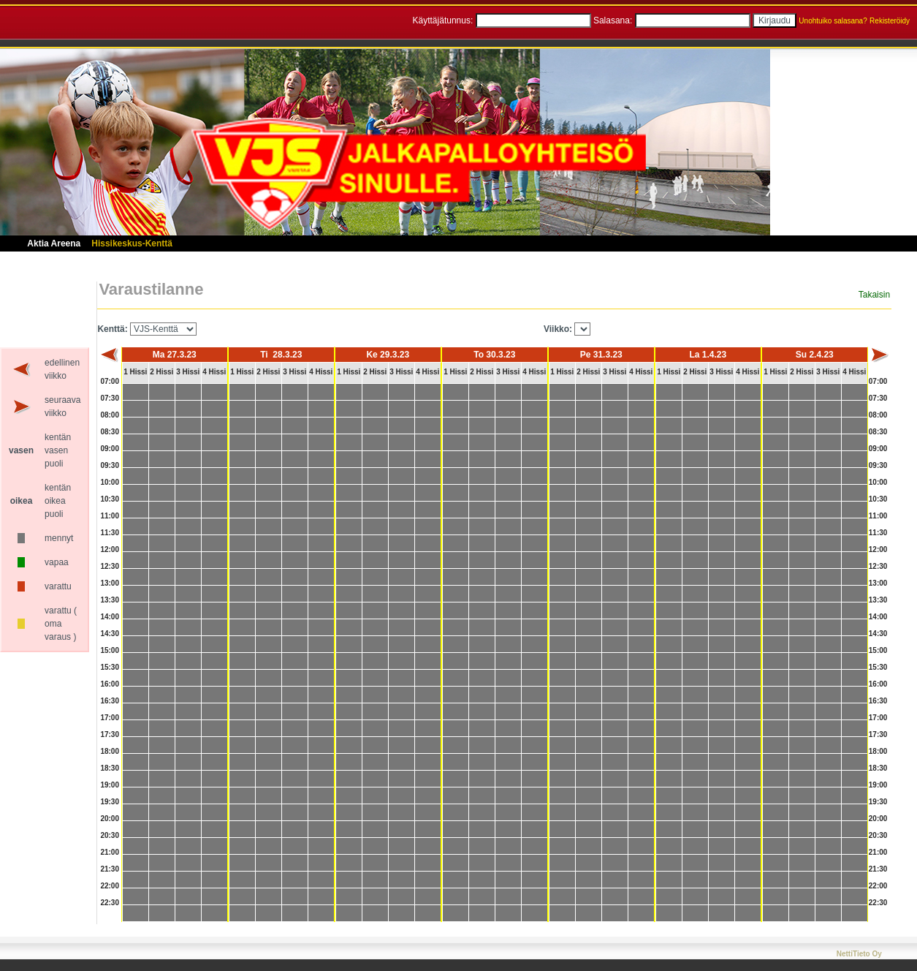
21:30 (110, 869)
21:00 (110, 852)
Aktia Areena (53, 243)
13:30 (110, 600)
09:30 (110, 465)
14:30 (110, 634)
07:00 (110, 381)
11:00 (110, 516)
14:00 (110, 617)
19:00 (110, 785)
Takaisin (874, 295)
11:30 (110, 533)
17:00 (110, 718)
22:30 (110, 903)
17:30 (110, 734)
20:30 (110, 835)
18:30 (110, 768)
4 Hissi (214, 372)
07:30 (110, 398)
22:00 (110, 886)
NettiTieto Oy (859, 954)
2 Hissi (161, 372)
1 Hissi (135, 372)
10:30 (110, 499)
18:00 (110, 751)
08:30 (110, 432)
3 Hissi (187, 372)
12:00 (110, 549)
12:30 (110, 566)
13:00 (110, 583)
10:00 (110, 482)
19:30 (110, 802)
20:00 (110, 819)
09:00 (110, 449)
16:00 (110, 684)
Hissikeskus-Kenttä (131, 243)
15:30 (110, 667)
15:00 (110, 650)
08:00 (110, 415)
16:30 (110, 701)
